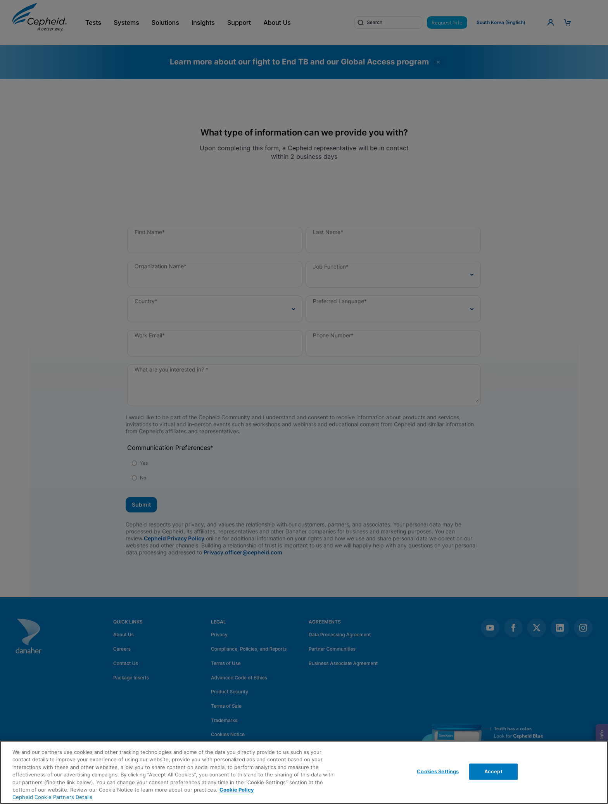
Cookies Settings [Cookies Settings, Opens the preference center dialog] (438, 771)
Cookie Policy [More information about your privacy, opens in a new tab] (236, 790)
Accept (493, 771)
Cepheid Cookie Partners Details (52, 797)
